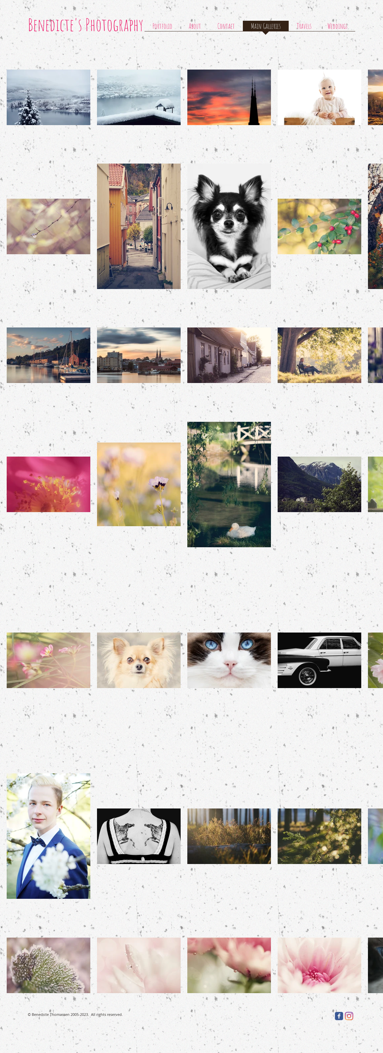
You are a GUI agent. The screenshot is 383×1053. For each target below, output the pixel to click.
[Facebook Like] (309, 1016)
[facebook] (339, 1016)
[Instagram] (349, 1016)
